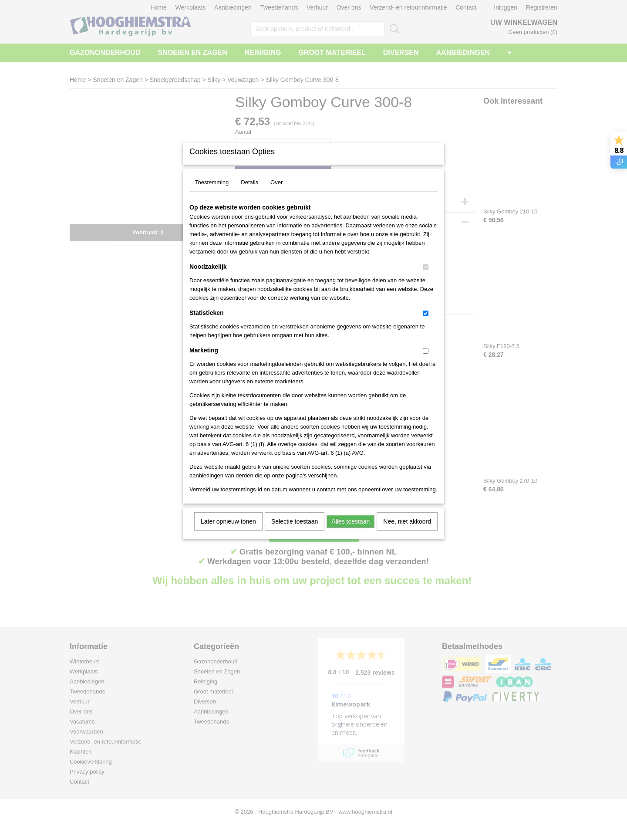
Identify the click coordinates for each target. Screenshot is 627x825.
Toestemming (212, 193)
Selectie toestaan (294, 532)
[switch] (425, 278)
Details (249, 193)
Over (276, 193)
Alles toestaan (350, 532)
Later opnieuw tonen (228, 532)
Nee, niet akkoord (407, 532)
